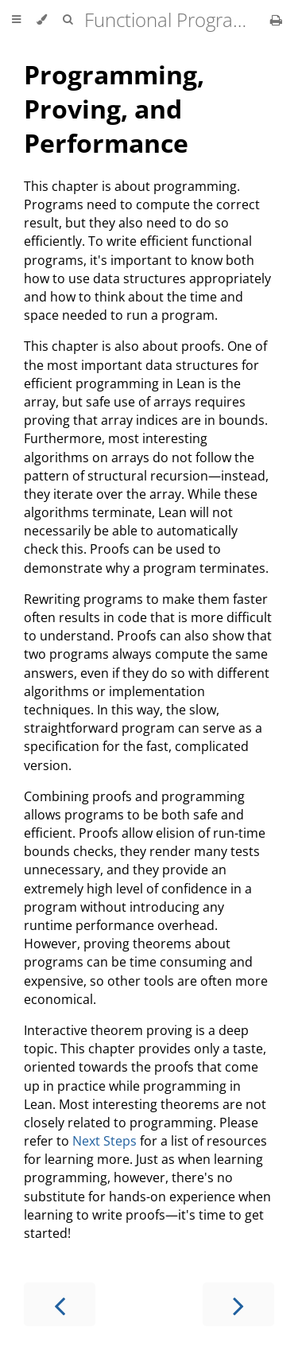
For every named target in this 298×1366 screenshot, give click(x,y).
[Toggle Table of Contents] (16, 20)
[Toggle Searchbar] (67, 20)
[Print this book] (276, 20)
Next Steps (104, 1141)
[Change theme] (42, 20)
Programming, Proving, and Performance (114, 108)
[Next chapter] (238, 1304)
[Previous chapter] (59, 1304)
